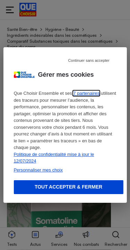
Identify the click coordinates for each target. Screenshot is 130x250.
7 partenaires (86, 93)
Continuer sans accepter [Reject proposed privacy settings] (88, 60)
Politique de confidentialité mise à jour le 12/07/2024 (54, 158)
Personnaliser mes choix (38, 170)
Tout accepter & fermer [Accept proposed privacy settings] (68, 187)
